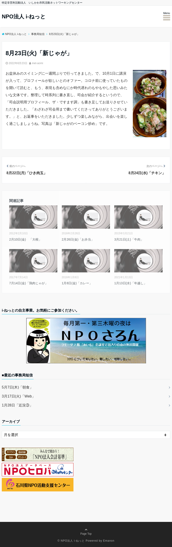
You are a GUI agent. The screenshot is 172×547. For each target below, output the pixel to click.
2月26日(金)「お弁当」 (78, 239)
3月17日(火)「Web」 (18, 396)
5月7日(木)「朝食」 (17, 387)
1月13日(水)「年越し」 (130, 283)
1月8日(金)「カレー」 (77, 283)
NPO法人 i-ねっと (24, 16)
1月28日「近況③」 (17, 405)
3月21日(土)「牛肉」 (129, 239)
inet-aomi (37, 63)
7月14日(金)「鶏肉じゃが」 (28, 283)
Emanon (108, 540)
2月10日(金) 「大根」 (25, 239)
